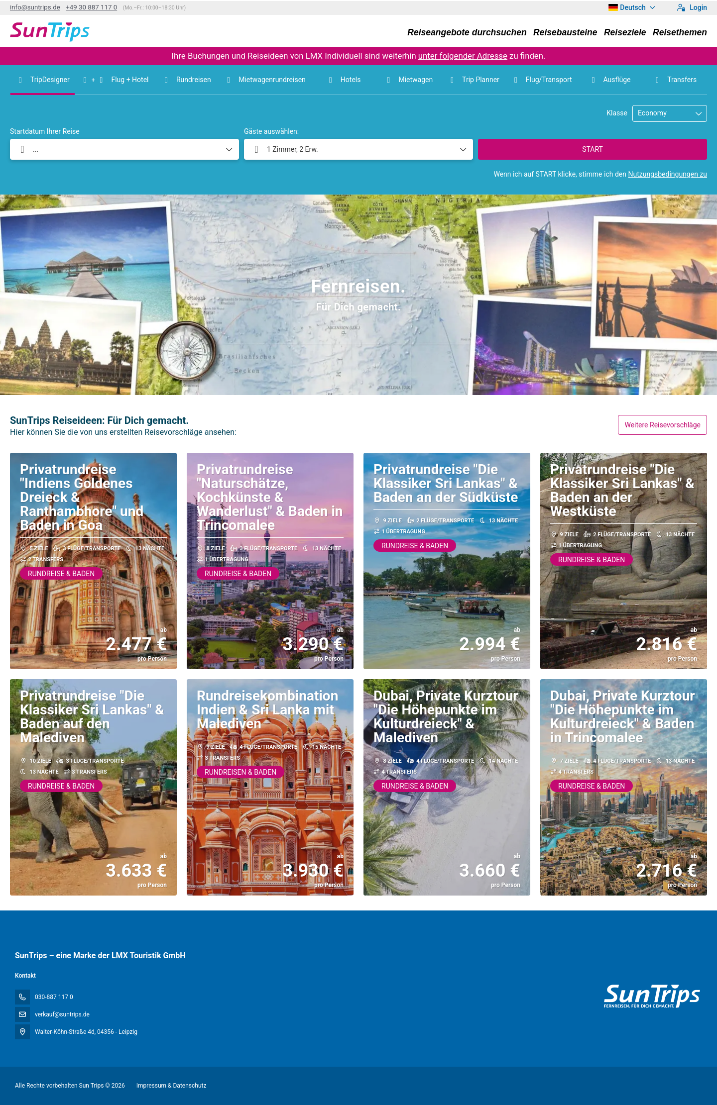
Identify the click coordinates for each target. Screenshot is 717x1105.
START (592, 149)
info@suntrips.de (35, 7)
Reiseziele (625, 32)
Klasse (616, 113)
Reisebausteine (565, 32)
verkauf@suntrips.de (62, 1014)
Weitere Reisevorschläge (662, 425)
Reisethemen (680, 32)
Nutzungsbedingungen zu (667, 174)
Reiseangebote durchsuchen (466, 32)
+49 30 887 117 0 (91, 7)
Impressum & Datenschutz (171, 1085)
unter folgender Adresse (462, 56)
